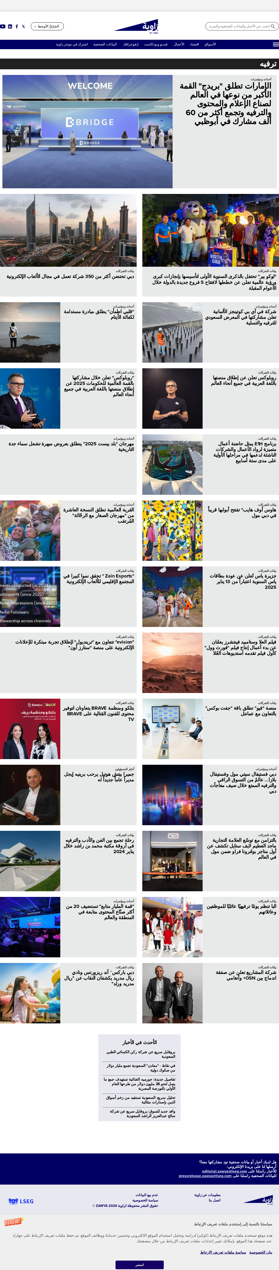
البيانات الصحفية (105, 44)
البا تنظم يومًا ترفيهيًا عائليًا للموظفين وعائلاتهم (241, 909)
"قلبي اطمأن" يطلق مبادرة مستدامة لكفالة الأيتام (99, 314)
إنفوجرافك (130, 44)
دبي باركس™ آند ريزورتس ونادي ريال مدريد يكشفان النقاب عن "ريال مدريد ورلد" (99, 978)
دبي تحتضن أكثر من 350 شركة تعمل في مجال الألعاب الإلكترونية (70, 276)
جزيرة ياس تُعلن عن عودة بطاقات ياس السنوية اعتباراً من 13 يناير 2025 (243, 581)
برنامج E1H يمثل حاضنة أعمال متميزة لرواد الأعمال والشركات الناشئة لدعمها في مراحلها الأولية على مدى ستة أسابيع (244, 452)
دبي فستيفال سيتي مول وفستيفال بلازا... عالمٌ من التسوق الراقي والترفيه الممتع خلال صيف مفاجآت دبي (243, 782)
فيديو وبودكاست (156, 44)
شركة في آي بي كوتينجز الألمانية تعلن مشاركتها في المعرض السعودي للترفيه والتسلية (240, 317)
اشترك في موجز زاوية (72, 44)
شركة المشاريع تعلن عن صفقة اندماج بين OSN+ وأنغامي (246, 975)
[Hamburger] (276, 44)
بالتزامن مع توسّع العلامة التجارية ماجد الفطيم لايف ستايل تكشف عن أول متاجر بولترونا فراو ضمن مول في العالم (241, 848)
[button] (139, 1242)
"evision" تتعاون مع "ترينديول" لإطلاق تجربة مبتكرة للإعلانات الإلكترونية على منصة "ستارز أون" (74, 645)
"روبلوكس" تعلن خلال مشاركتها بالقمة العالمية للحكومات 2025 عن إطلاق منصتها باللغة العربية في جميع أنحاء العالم (99, 386)
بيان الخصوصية (260, 1252)
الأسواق (210, 44)
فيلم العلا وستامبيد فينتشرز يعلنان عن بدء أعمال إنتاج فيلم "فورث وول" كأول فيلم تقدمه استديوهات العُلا (240, 647)
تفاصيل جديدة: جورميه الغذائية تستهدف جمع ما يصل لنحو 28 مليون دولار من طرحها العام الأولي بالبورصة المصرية (139, 1173)
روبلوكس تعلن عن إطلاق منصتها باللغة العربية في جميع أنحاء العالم (243, 380)
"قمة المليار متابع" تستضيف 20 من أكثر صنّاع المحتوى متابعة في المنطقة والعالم (100, 912)
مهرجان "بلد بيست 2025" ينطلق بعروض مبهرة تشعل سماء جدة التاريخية (71, 446)
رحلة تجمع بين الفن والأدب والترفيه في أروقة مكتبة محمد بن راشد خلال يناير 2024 (99, 845)
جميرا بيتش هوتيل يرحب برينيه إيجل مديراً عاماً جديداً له (99, 777)
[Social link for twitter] (23, 26)
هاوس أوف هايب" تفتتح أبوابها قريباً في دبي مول (242, 512)
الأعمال (179, 44)
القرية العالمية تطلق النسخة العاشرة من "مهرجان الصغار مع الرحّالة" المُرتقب (98, 515)
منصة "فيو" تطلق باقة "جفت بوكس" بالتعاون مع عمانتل (240, 711)
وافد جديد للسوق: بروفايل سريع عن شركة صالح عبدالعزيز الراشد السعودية (142, 1203)
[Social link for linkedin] (10, 26)
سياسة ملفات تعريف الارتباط (223, 1252)
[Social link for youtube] (2, 26)
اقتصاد (194, 44)
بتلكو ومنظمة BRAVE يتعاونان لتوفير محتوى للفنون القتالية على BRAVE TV (98, 713)
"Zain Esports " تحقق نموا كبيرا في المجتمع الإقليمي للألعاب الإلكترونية (98, 579)
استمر (139, 1264)
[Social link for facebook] (17, 26)
